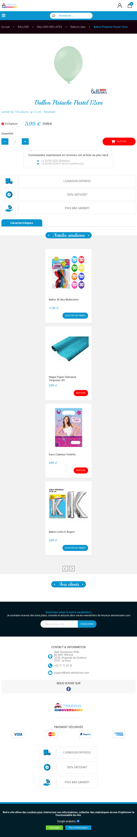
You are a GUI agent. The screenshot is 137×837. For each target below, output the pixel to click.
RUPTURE (119, 141)
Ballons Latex (77, 26)
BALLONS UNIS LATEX (49, 26)
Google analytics (66, 821)
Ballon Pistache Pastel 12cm (111, 26)
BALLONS (23, 26)
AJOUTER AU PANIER (75, 315)
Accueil (5, 26)
